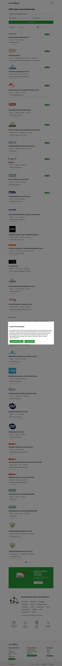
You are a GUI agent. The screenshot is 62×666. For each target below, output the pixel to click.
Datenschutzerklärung (14, 337)
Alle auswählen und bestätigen (16, 341)
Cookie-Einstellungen (29, 341)
